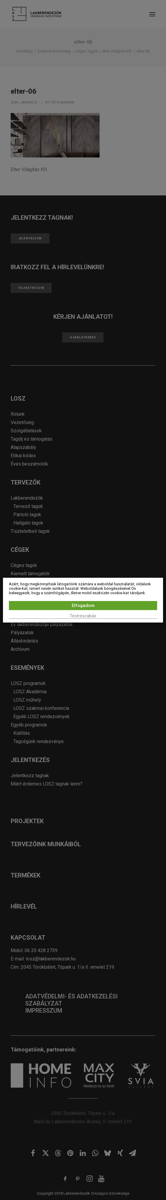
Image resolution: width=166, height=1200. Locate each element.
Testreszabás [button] (83, 615)
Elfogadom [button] (83, 605)
